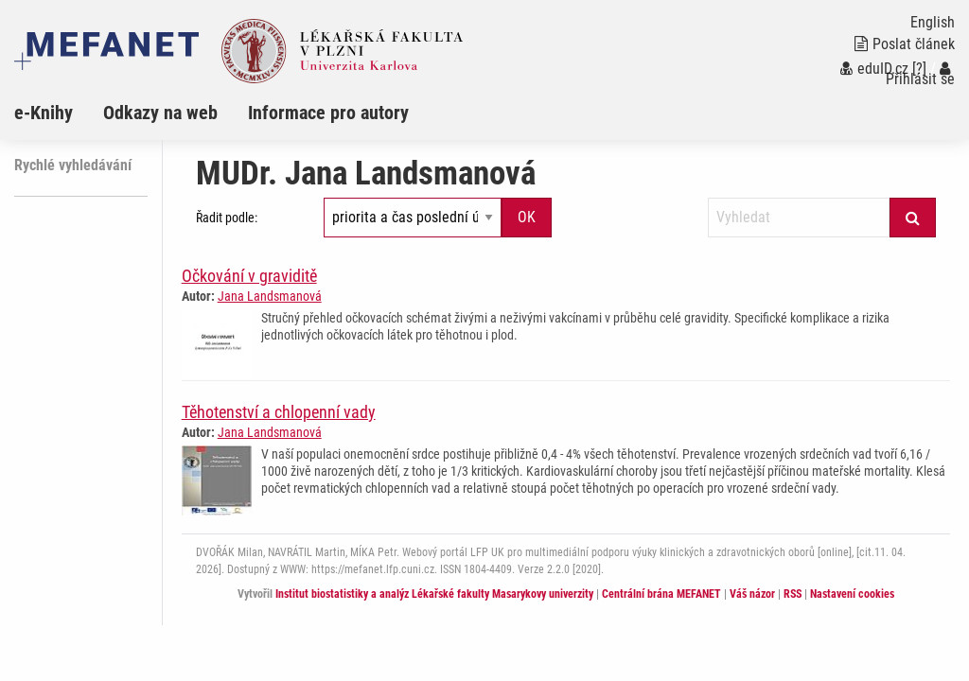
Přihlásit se (920, 74)
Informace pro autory (328, 112)
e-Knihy (43, 112)
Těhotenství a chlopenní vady (279, 412)
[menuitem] (58, 112)
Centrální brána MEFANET (661, 594)
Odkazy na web (160, 112)
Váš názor (752, 594)
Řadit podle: (226, 217)
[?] (919, 69)
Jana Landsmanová (270, 296)
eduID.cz (874, 69)
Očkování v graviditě (249, 276)
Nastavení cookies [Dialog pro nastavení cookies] (852, 594)
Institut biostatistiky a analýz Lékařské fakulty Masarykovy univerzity (434, 594)
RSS (793, 594)
